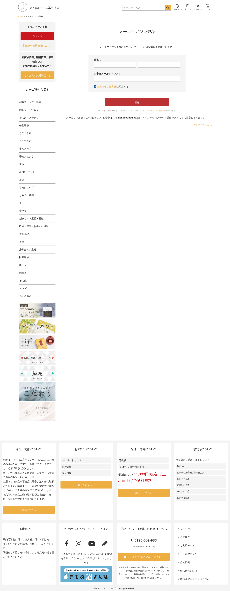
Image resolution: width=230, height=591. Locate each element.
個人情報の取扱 (188, 570)
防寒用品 (24, 257)
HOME (20, 16)
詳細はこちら (29, 510)
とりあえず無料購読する (37, 75)
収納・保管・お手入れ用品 (33, 226)
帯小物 (23, 210)
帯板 (21, 164)
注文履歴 (185, 537)
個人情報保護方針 (106, 86)
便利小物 (24, 234)
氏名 (98, 59)
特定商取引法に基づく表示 (194, 579)
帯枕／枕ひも (26, 156)
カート (208, 7)
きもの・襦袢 (26, 195)
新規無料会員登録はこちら (37, 45)
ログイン (37, 36)
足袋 (21, 179)
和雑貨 (23, 272)
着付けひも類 (26, 172)
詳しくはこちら (86, 484)
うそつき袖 (25, 133)
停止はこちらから (202, 125)
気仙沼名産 (25, 296)
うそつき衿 (25, 141)
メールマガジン (188, 554)
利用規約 (162, 111)
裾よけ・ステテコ (29, 117)
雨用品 (23, 265)
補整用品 (24, 125)
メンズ (23, 288)
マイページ (186, 528)
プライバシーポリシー (149, 111)
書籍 (21, 241)
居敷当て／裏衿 (27, 249)
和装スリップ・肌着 (30, 102)
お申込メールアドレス (107, 73)
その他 (23, 280)
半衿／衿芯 (25, 148)
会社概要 (185, 562)
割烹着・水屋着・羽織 (31, 218)
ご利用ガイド (187, 545)
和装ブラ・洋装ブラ (30, 109)
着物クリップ (26, 187)
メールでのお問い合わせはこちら (144, 557)
